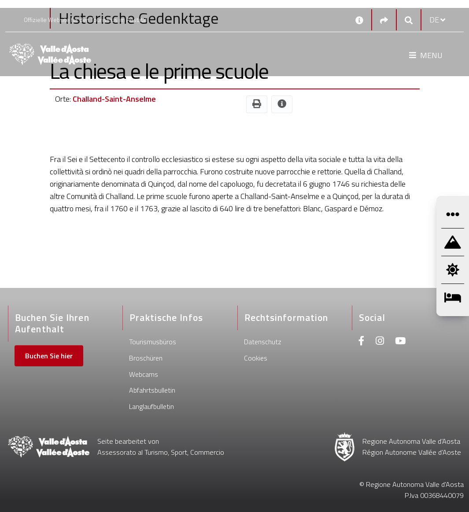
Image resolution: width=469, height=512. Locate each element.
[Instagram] (380, 342)
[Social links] (384, 20)
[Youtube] (400, 342)
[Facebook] (361, 342)
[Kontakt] (359, 19)
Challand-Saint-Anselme (114, 99)
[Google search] (409, 20)
